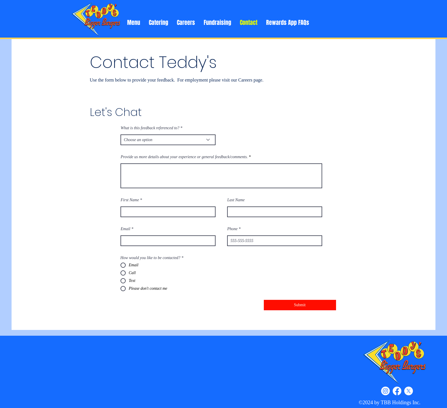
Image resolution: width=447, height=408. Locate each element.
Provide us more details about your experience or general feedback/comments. (184, 157)
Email (125, 229)
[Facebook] (397, 391)
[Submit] (300, 305)
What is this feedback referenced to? (150, 128)
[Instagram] (385, 391)
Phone (232, 229)
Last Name (236, 200)
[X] (408, 391)
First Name (130, 200)
